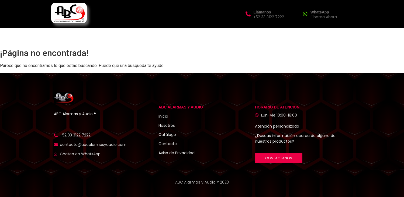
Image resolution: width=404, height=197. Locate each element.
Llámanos (262, 12)
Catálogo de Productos (211, 36)
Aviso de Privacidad (176, 153)
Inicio (145, 36)
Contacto (254, 36)
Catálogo (167, 134)
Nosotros (169, 36)
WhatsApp (319, 12)
